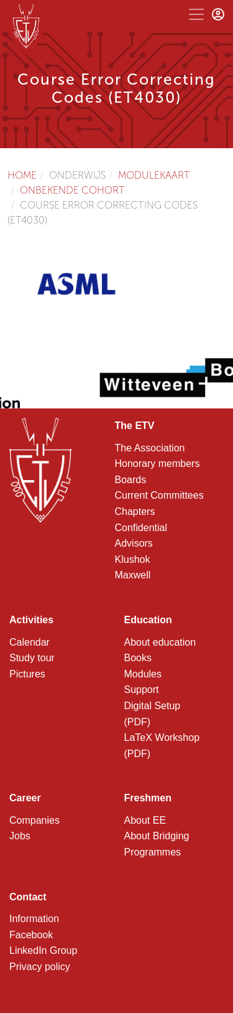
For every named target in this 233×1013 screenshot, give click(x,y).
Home (22, 175)
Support (141, 689)
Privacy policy (39, 966)
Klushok (132, 559)
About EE (145, 820)
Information (34, 918)
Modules (143, 674)
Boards (131, 479)
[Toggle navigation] (196, 14)
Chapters (135, 511)
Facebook (31, 935)
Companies (34, 820)
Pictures (27, 674)
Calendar (29, 642)
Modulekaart (154, 175)
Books (138, 658)
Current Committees (159, 495)
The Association (150, 448)
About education (160, 642)
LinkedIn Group (43, 950)
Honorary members (157, 463)
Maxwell (133, 575)
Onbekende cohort (72, 190)
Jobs (19, 836)
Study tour (32, 658)
